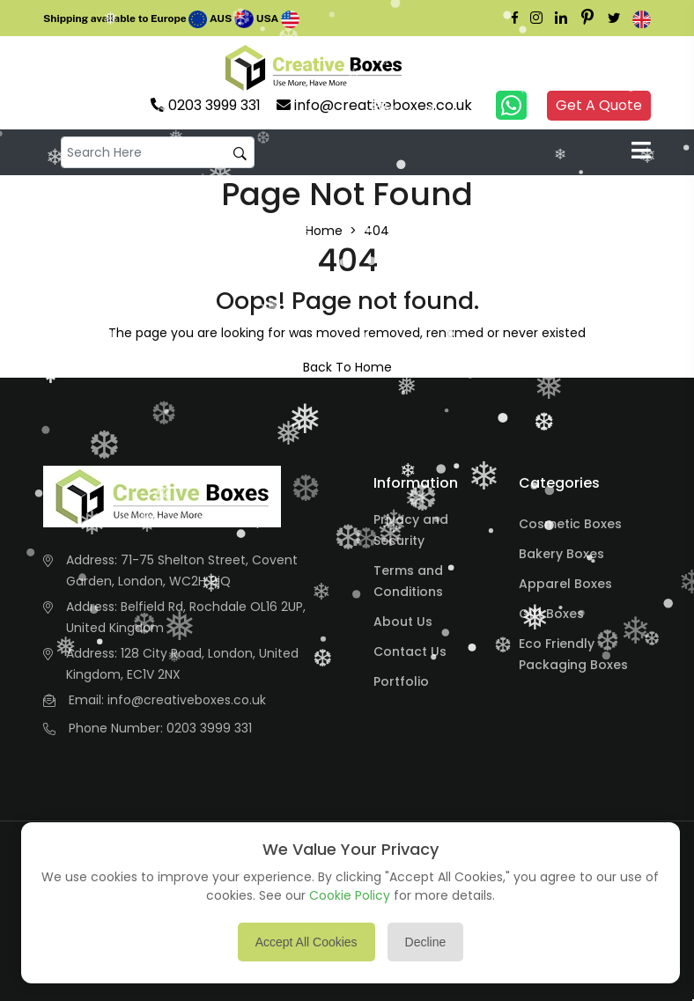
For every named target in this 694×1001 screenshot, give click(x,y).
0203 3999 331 (209, 728)
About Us (402, 621)
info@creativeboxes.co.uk (186, 700)
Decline (426, 942)
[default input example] (158, 152)
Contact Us (410, 651)
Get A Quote (599, 105)
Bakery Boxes (561, 554)
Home (324, 230)
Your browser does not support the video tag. (438, 67)
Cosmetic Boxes (570, 524)
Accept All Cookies (306, 942)
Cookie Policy (349, 895)
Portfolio (401, 681)
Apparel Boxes (565, 584)
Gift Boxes (551, 613)
